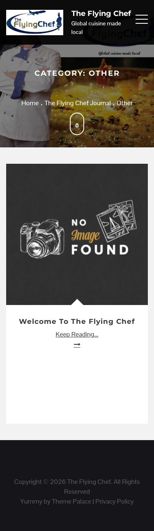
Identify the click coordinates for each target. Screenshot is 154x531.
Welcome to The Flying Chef (77, 321)
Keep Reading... (77, 334)
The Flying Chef (101, 13)
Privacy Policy (114, 501)
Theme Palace (71, 501)
